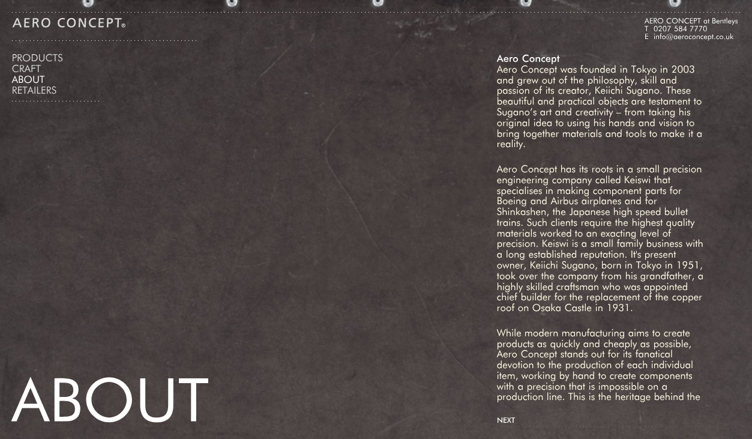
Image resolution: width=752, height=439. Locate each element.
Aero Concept (68, 23)
